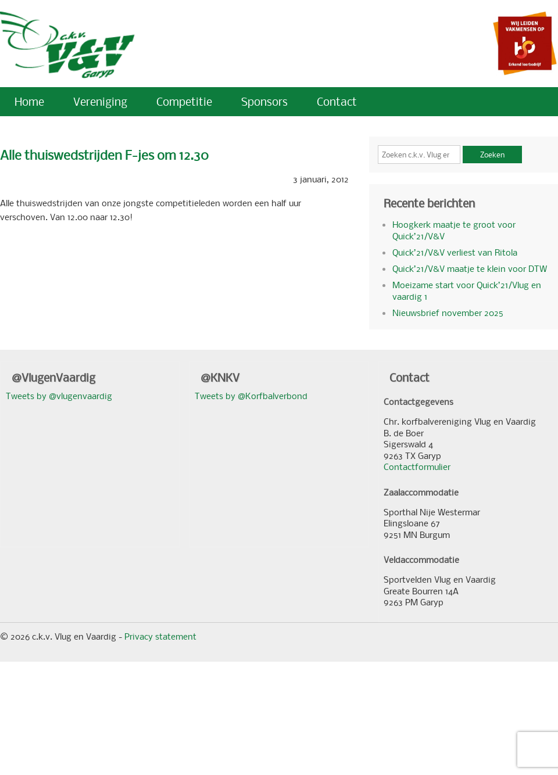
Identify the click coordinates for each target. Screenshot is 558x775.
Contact (337, 101)
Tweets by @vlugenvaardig (59, 395)
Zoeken (492, 154)
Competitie (184, 101)
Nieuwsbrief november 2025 (447, 312)
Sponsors (264, 101)
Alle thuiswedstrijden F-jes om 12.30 (104, 155)
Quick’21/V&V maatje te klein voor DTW (469, 268)
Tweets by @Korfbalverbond (251, 395)
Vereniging (100, 101)
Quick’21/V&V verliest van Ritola (454, 252)
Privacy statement (160, 636)
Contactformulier (417, 466)
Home (29, 101)
